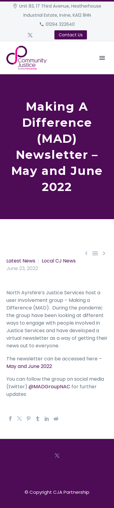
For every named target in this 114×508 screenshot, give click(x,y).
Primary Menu (102, 58)
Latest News (20, 260)
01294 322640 (60, 24)
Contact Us (71, 35)
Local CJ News (59, 260)
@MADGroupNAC (49, 386)
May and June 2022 (29, 366)
